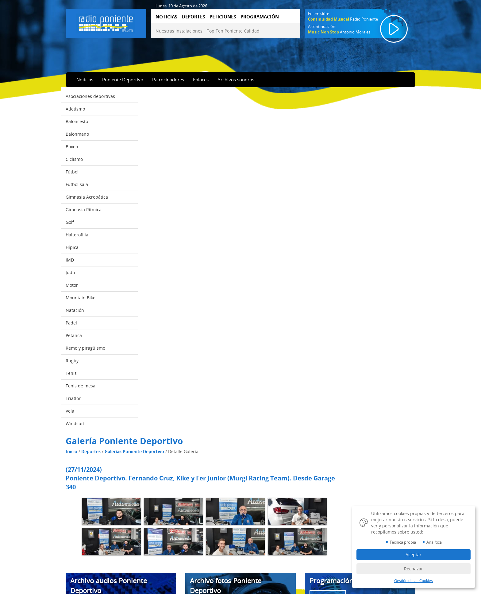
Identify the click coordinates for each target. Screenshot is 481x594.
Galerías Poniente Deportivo (211, 108)
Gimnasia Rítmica (84, 209)
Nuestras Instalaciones (179, 31)
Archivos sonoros (235, 79)
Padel (71, 323)
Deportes (167, 108)
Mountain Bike (80, 298)
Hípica (72, 247)
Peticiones (80, 568)
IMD (70, 260)
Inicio (148, 108)
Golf (70, 222)
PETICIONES (223, 17)
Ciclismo (74, 159)
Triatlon (74, 398)
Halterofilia (77, 235)
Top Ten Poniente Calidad (233, 31)
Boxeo (72, 146)
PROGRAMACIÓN (259, 17)
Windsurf (75, 423)
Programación (83, 576)
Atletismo (75, 109)
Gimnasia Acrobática (87, 197)
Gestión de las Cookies (270, 559)
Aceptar (413, 554)
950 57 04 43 (349, 566)
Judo (70, 272)
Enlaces (201, 79)
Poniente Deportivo (122, 79)
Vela (70, 411)
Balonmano (77, 134)
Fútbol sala (77, 184)
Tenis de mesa (80, 386)
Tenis (71, 373)
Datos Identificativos (268, 568)
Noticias (84, 79)
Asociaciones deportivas (90, 96)
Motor (72, 285)
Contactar (169, 559)
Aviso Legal (260, 542)
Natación (75, 310)
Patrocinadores (168, 79)
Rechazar (413, 569)
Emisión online (84, 585)
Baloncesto (77, 121)
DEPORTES (193, 17)
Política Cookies (264, 550)
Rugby (72, 360)
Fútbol (72, 172)
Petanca (74, 335)
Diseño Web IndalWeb (270, 582)
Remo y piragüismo (85, 348)
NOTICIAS (166, 17)
